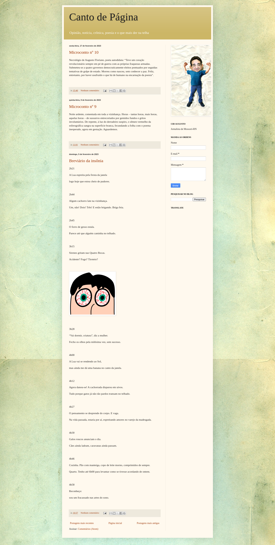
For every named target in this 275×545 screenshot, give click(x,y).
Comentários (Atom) (88, 529)
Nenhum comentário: (90, 90)
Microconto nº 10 (83, 52)
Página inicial (115, 523)
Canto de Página (103, 17)
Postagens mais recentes (82, 523)
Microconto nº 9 (82, 106)
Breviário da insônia (86, 160)
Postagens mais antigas (148, 523)
